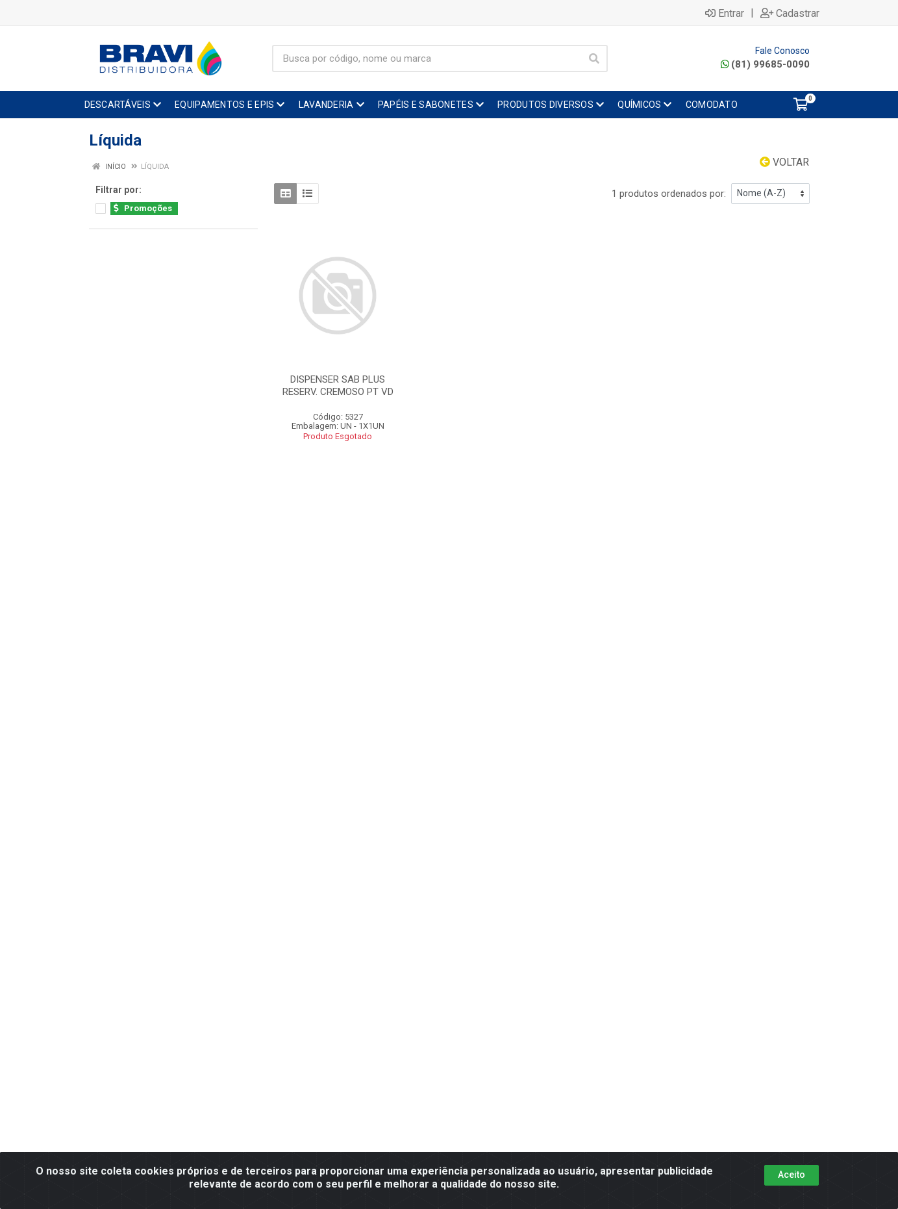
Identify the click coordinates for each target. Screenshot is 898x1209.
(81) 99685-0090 (765, 64)
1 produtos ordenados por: (669, 193)
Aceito (791, 1174)
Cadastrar (789, 13)
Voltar (784, 162)
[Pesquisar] (594, 58)
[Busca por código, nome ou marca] (427, 58)
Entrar (724, 13)
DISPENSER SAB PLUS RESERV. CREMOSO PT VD (337, 386)
